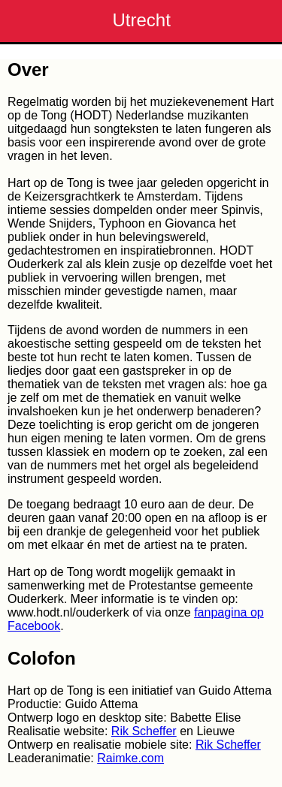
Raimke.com (130, 758)
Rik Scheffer (144, 731)
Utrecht (142, 20)
